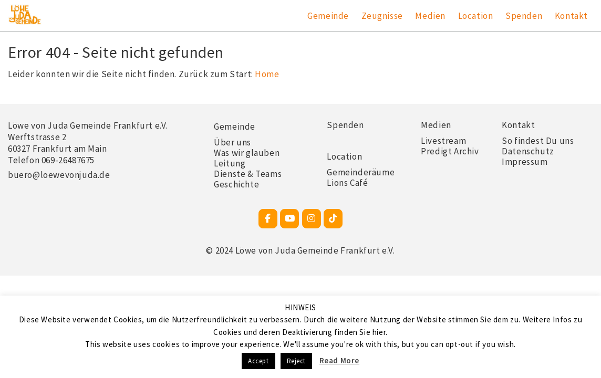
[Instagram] (311, 218)
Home (267, 74)
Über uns (232, 142)
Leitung (229, 163)
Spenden (523, 16)
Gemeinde (328, 16)
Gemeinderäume (361, 172)
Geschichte (236, 184)
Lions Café (347, 182)
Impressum (524, 161)
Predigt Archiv (450, 151)
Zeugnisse (382, 16)
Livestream (443, 140)
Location (475, 16)
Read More (339, 360)
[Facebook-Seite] (267, 218)
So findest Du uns (538, 140)
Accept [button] (258, 360)
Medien (430, 16)
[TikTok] (333, 218)
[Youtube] (289, 218)
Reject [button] (296, 360)
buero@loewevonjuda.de (59, 175)
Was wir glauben (246, 153)
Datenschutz (528, 151)
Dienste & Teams (248, 174)
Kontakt (571, 16)
